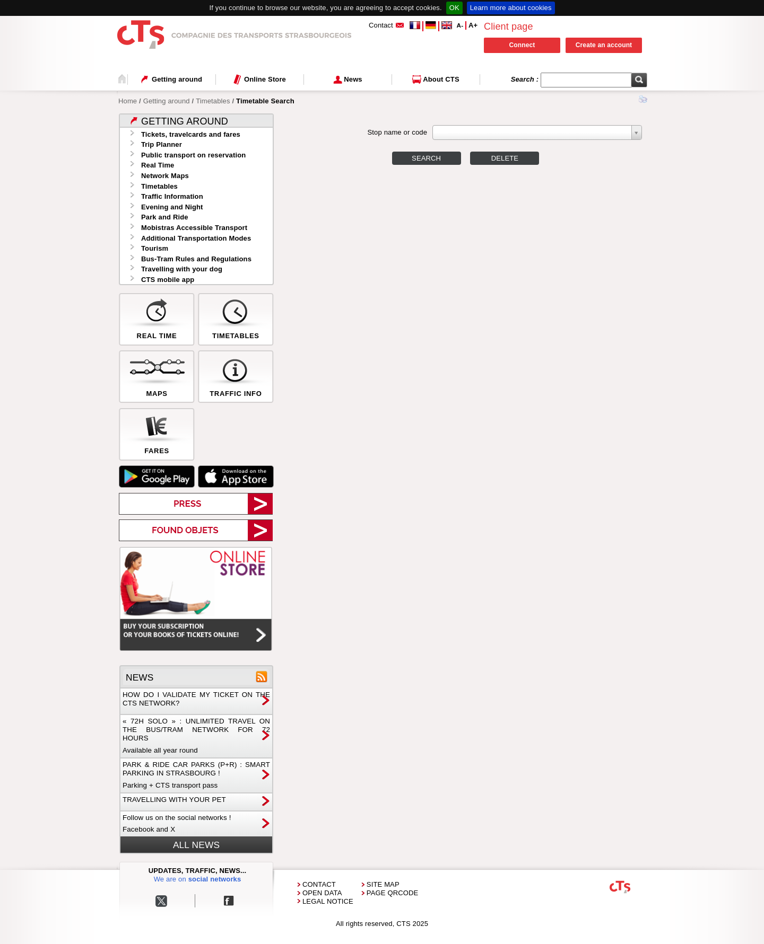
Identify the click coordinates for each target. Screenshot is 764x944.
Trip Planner (161, 144)
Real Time (157, 165)
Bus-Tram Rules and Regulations (196, 259)
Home (127, 101)
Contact (319, 884)
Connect (522, 45)
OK (454, 8)
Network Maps (165, 176)
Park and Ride (164, 217)
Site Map (383, 884)
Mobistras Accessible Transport (194, 228)
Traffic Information (172, 196)
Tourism (154, 248)
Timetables (213, 101)
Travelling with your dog (181, 269)
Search (426, 158)
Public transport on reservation (193, 155)
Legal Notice (327, 901)
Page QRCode (392, 893)
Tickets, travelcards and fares (190, 134)
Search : (526, 79)
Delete (504, 158)
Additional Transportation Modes (196, 238)
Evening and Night (172, 207)
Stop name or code (397, 132)
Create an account (604, 45)
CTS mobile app (167, 280)
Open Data (322, 893)
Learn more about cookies (511, 8)
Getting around (166, 101)
